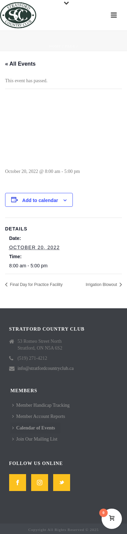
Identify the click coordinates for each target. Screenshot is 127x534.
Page (70, 46)
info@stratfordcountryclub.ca (46, 368)
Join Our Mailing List (35, 439)
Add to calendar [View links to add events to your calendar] (40, 200)
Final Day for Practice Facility (36, 284)
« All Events (20, 64)
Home (55, 46)
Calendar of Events (33, 427)
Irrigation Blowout (102, 284)
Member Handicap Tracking (41, 405)
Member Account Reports (38, 416)
